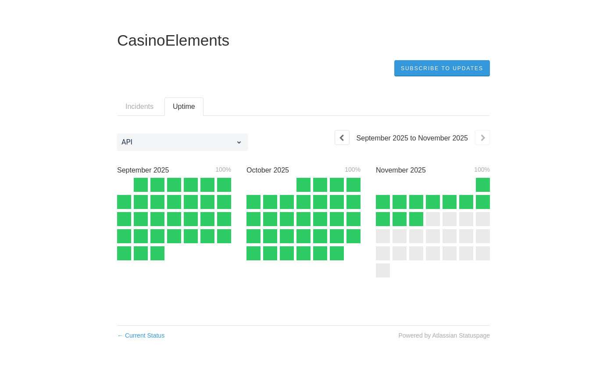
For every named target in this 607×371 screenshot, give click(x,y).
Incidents (139, 106)
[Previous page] (342, 137)
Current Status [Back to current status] (140, 335)
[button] (442, 68)
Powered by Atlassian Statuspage (444, 335)
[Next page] (482, 137)
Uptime (184, 106)
